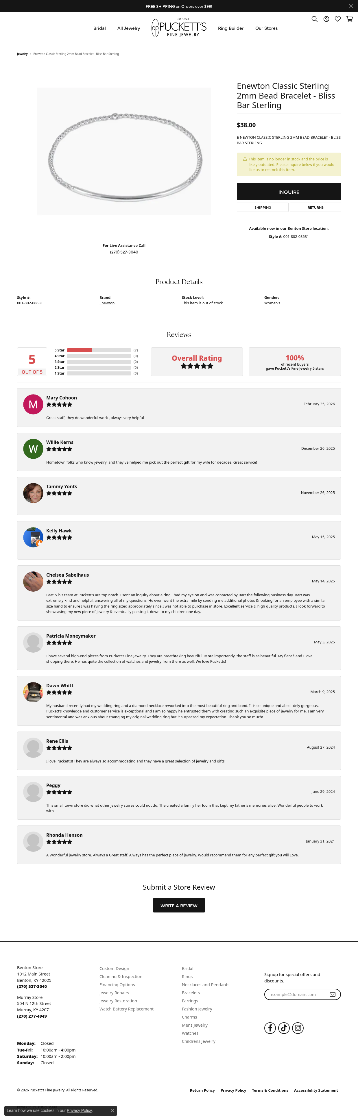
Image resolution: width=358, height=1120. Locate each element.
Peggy (53, 785)
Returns (316, 207)
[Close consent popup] (112, 1110)
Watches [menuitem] (190, 1033)
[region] (124, 151)
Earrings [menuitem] (190, 1001)
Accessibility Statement (316, 1090)
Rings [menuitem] (187, 976)
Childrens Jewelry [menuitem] (198, 1041)
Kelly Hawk (59, 530)
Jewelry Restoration (118, 1001)
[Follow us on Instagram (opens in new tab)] (298, 1028)
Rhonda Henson (64, 835)
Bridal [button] (99, 28)
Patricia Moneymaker (71, 636)
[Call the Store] (32, 986)
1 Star (59, 373)
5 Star (59, 350)
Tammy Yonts (61, 486)
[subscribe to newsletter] (332, 994)
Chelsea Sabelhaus (67, 575)
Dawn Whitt (59, 685)
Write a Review (179, 905)
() (136, 350)
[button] (315, 19)
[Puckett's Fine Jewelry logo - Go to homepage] (179, 27)
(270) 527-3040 (124, 252)
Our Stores (266, 28)
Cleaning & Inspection (120, 976)
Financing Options (117, 984)
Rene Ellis (57, 741)
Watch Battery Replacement (126, 1009)
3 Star (59, 361)
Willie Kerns (59, 442)
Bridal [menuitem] (187, 968)
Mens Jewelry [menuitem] (195, 1025)
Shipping (262, 207)
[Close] (351, 6)
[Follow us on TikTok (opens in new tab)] (284, 1028)
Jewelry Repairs (114, 992)
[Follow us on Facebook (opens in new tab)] (270, 1028)
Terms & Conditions (270, 1090)
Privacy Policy (233, 1090)
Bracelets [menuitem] (191, 992)
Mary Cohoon (61, 398)
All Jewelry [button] (128, 28)
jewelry (22, 54)
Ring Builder (231, 28)
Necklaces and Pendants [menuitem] (205, 984)
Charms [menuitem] (189, 1017)
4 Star (59, 355)
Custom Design (114, 968)
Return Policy (202, 1090)
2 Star (59, 367)
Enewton (107, 303)
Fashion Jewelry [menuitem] (197, 1009)
